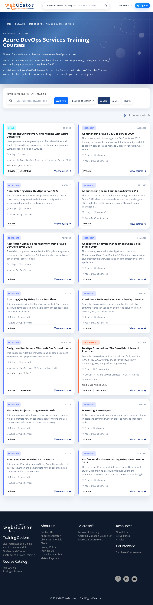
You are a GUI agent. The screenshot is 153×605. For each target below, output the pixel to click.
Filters (61, 100)
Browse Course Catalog (61, 5)
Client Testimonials (51, 539)
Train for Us (47, 550)
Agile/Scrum (89, 379)
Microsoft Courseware (90, 539)
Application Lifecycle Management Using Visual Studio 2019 (111, 245)
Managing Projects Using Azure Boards (31, 410)
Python (59, 160)
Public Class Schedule (15, 547)
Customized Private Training (19, 555)
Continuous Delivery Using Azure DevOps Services (113, 299)
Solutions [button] (124, 5)
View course (62, 171)
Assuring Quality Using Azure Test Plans (31, 299)
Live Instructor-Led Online (17, 543)
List (115, 100)
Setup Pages (123, 535)
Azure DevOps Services (30, 160)
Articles (120, 539)
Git (124, 374)
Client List (46, 543)
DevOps (87, 374)
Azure (11, 160)
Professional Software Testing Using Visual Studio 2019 (113, 461)
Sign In (142, 5)
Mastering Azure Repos (96, 410)
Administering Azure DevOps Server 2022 (32, 191)
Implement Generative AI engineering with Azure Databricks (37, 135)
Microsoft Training (88, 532)
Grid (103, 100)
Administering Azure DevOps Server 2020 (108, 133)
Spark (49, 160)
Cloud (11, 128)
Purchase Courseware (128, 552)
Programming (91, 342)
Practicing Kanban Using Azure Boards (31, 459)
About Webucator (51, 535)
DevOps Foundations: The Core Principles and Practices (110, 350)
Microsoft (89, 128)
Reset (127, 100)
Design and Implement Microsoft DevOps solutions (39, 348)
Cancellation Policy (51, 554)
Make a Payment (50, 558)
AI (68, 160)
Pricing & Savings (12, 571)
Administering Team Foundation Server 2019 (110, 191)
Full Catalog (9, 567)
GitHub (134, 374)
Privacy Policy (48, 547)
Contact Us (47, 532)
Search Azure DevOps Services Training (26, 94)
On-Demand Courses (15, 551)
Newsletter (122, 532)
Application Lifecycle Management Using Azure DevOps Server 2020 (36, 245)
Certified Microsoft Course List (95, 535)
